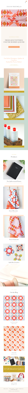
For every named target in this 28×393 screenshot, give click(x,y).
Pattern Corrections (14, 389)
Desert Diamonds (14, 239)
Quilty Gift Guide (14, 383)
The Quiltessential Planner (14, 181)
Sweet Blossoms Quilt (14, 322)
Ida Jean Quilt (14, 352)
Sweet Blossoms (13, 211)
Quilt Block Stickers (14, 262)
